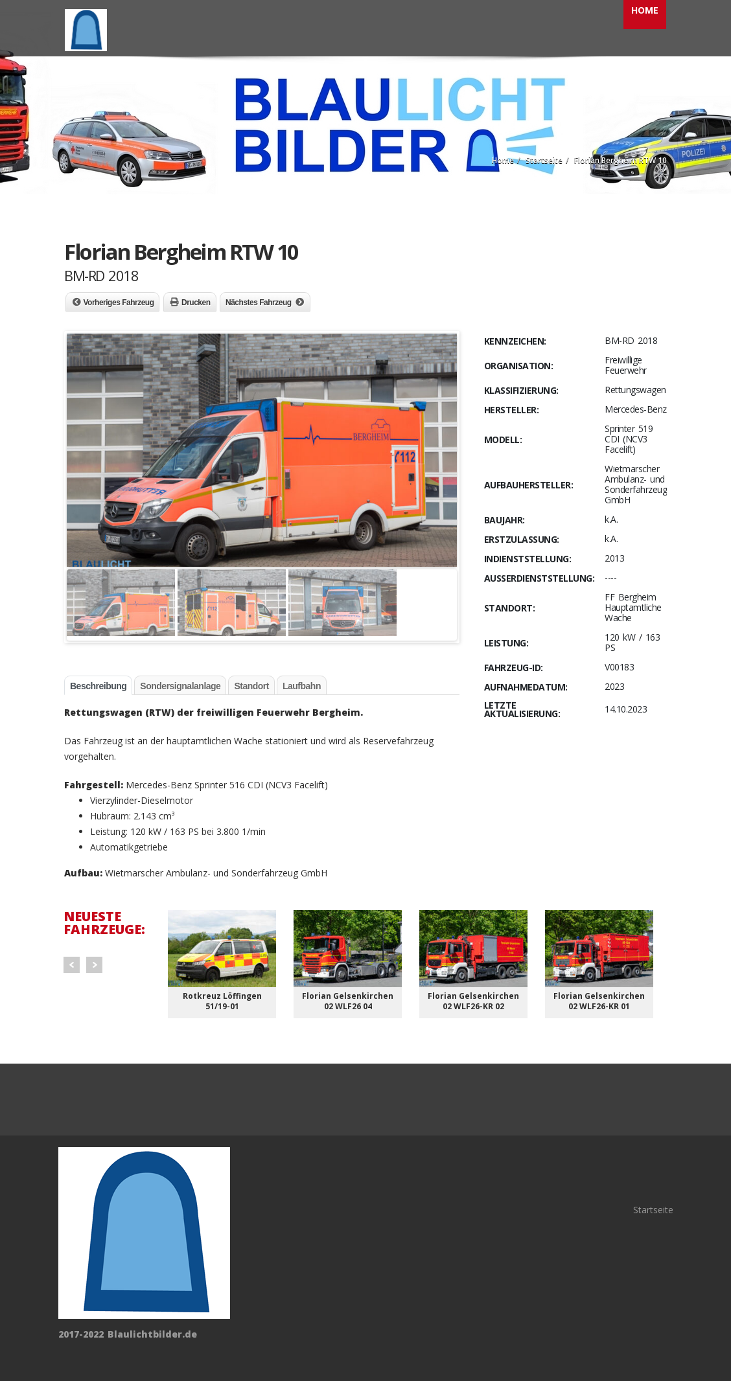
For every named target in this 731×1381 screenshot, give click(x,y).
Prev (72, 965)
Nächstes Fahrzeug (259, 302)
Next (94, 965)
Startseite (653, 1210)
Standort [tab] (251, 686)
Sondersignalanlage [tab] (180, 686)
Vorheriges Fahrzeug (119, 302)
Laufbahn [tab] (302, 686)
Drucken (196, 302)
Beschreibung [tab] (98, 686)
